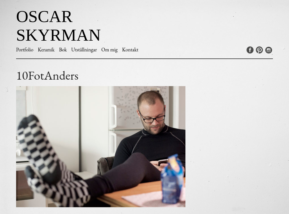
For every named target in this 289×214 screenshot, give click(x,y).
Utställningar (84, 49)
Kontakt (130, 49)
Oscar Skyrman (58, 25)
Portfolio (24, 49)
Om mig (109, 49)
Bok (63, 49)
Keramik (46, 49)
